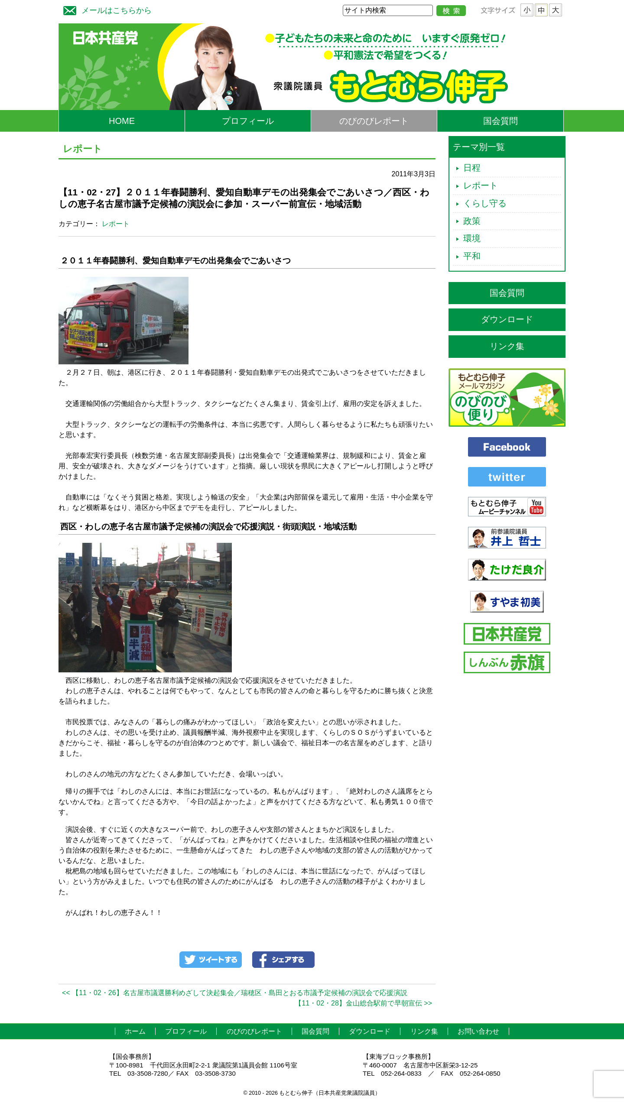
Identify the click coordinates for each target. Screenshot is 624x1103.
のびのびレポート (374, 121)
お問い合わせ (478, 1031)
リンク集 (507, 346)
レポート (116, 223)
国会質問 (500, 121)
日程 (472, 167)
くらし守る (485, 203)
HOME (122, 121)
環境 (472, 238)
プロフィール (248, 121)
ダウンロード (507, 319)
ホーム (135, 1031)
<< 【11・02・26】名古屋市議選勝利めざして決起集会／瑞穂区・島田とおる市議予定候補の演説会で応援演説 (234, 992)
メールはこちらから (105, 9)
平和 (472, 256)
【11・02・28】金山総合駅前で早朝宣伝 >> (363, 1003)
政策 (472, 221)
